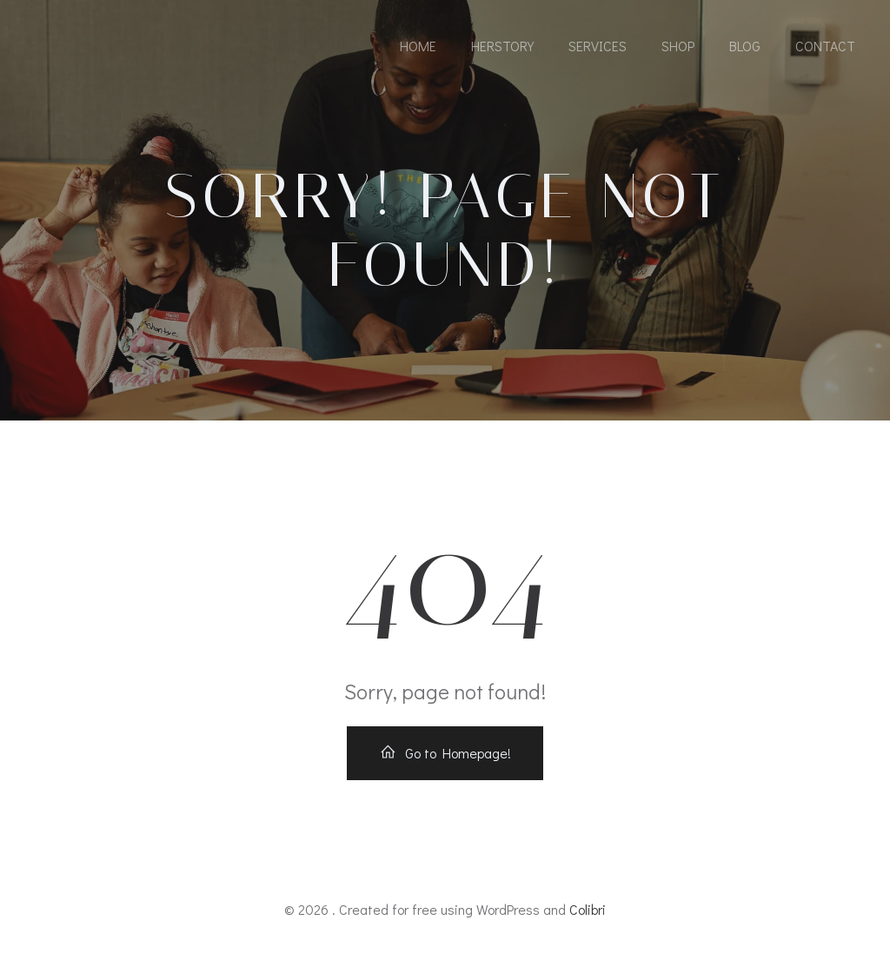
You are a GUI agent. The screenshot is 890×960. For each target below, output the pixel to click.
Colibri (587, 909)
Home (418, 45)
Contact (825, 45)
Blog (744, 45)
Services (597, 45)
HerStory (502, 45)
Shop (677, 45)
